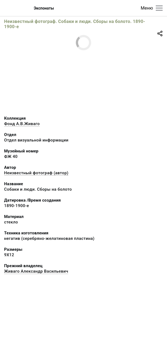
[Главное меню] (159, 8)
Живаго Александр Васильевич (36, 271)
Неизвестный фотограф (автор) (36, 172)
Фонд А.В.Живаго (22, 123)
